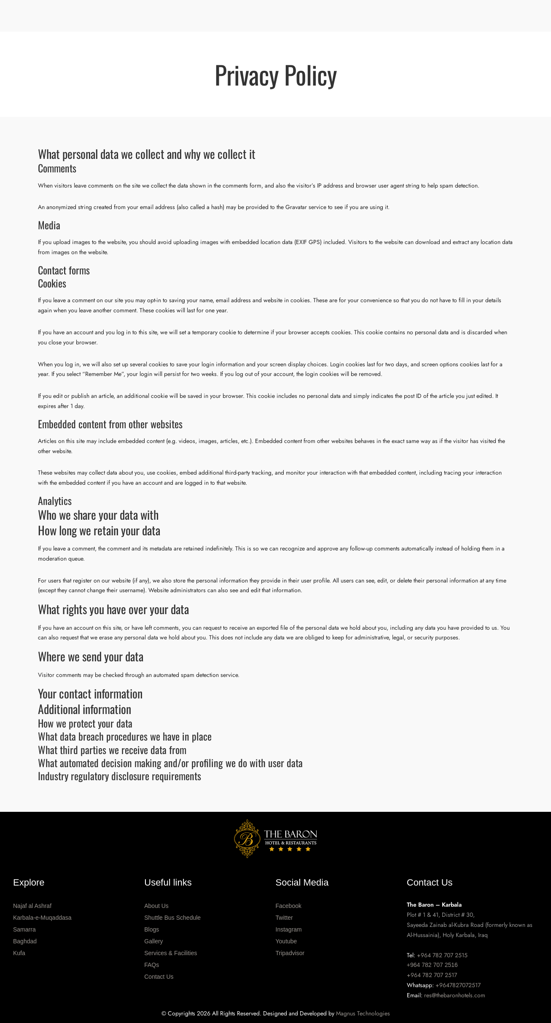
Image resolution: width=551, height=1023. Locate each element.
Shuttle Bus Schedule (172, 917)
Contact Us (158, 976)
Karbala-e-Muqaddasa (42, 917)
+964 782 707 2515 (442, 955)
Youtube (286, 941)
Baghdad (25, 941)
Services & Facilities (170, 953)
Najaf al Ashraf (32, 905)
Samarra (24, 929)
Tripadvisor (290, 953)
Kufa (19, 953)
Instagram (289, 929)
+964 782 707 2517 (432, 975)
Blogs (151, 929)
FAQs (151, 964)
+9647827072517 (458, 985)
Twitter (284, 917)
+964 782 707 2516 (432, 964)
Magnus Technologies (363, 1013)
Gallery (153, 941)
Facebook (288, 905)
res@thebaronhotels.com (454, 995)
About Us (156, 905)
